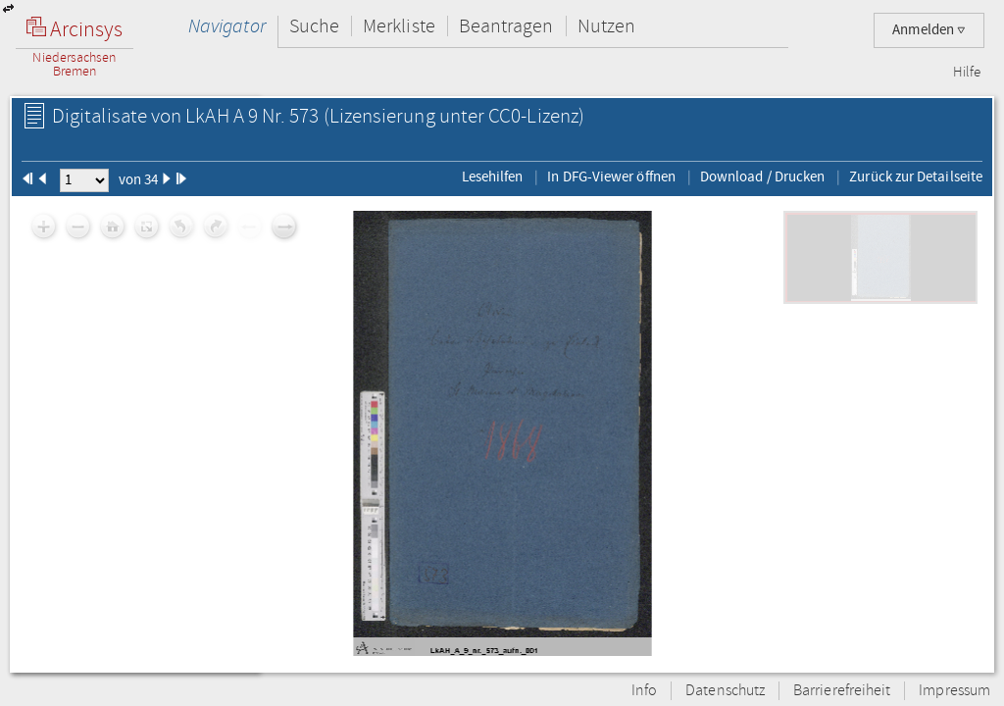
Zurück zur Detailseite (915, 176)
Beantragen (506, 26)
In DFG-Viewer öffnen (611, 176)
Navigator (227, 26)
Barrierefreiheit (841, 690)
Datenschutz (725, 690)
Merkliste (399, 26)
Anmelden (929, 30)
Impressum (954, 690)
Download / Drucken (762, 176)
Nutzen (606, 26)
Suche (314, 26)
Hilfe (966, 72)
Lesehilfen (493, 176)
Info (644, 690)
